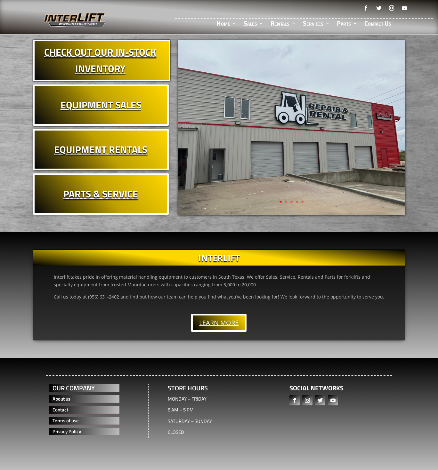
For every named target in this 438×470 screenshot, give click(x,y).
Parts (344, 24)
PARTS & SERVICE (100, 194)
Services (313, 24)
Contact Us (377, 24)
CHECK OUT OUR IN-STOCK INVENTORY (100, 60)
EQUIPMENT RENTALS (100, 149)
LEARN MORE (219, 322)
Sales (250, 24)
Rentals (280, 24)
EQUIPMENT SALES (101, 105)
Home (223, 24)
